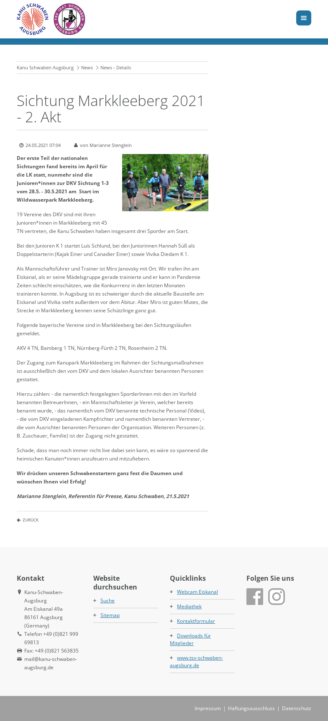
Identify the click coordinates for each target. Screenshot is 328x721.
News (87, 67)
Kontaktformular (196, 621)
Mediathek (189, 606)
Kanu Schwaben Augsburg (45, 67)
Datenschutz (296, 708)
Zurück (30, 520)
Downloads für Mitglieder (190, 639)
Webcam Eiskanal (197, 591)
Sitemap (110, 615)
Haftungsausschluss (251, 708)
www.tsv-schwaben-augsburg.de (196, 661)
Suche (107, 600)
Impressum (208, 708)
